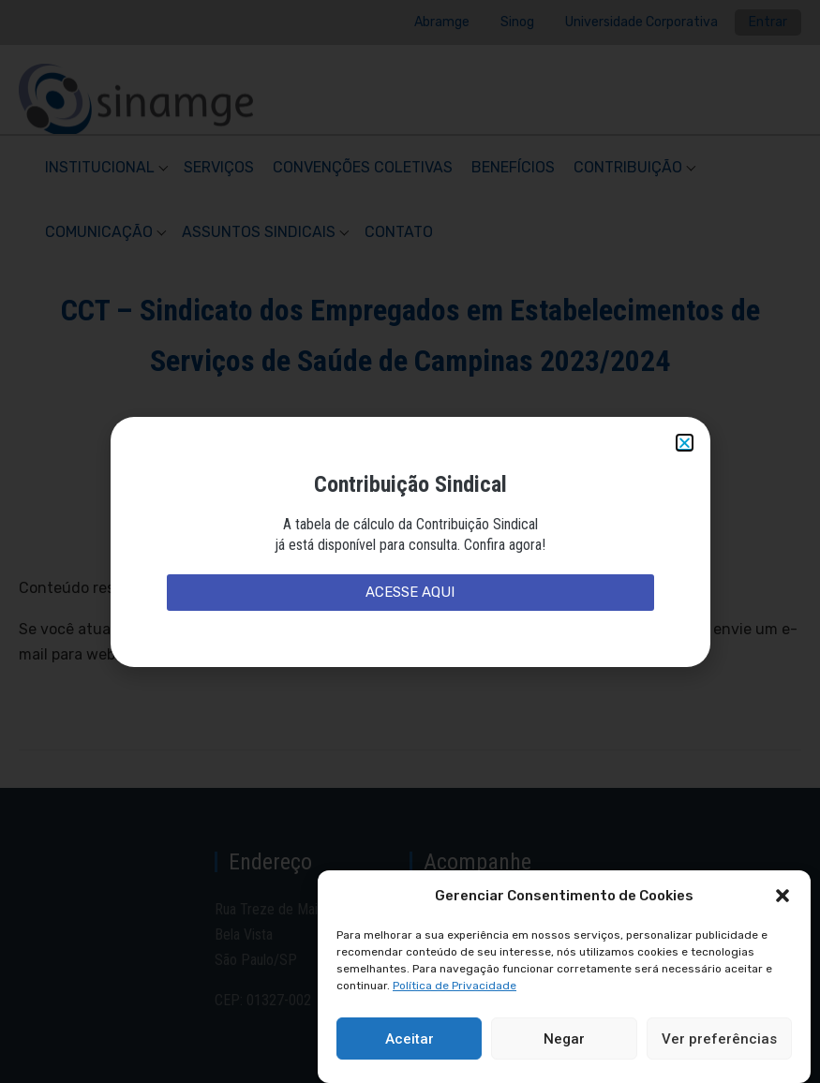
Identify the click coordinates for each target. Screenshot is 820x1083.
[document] (410, 541)
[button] (782, 895)
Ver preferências (719, 1039)
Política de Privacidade (454, 985)
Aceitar (409, 1039)
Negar (564, 1039)
